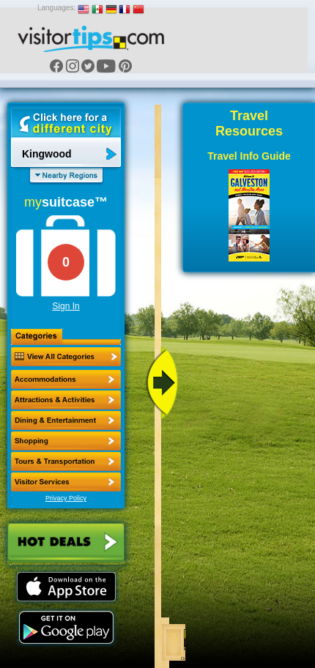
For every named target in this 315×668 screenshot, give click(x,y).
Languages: (56, 8)
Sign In (65, 306)
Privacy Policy (65, 498)
